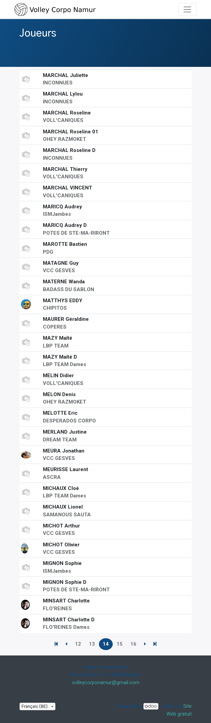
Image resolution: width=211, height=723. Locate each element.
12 (78, 644)
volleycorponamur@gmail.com (105, 682)
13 (92, 644)
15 (119, 644)
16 (133, 644)
